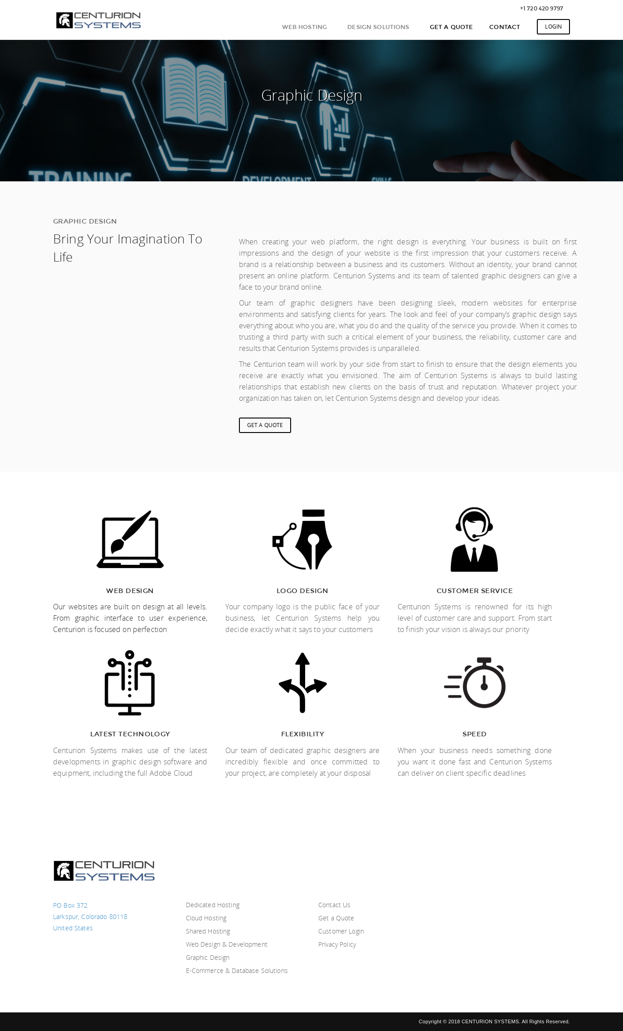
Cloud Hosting (206, 918)
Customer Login (341, 931)
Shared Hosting (208, 931)
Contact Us (334, 904)
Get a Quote (336, 918)
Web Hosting (304, 26)
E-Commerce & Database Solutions (237, 970)
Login (553, 26)
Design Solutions (378, 26)
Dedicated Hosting (212, 904)
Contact (504, 26)
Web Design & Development (227, 944)
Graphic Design (208, 957)
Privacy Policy (337, 944)
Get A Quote (451, 26)
